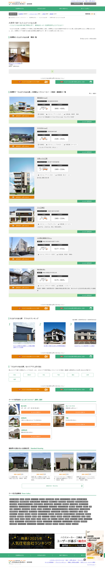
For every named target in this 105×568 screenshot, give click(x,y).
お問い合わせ (92, 1)
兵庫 (87, 375)
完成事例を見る (20, 8)
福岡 (14, 379)
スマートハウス (45, 516)
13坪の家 (28, 519)
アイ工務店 (40, 207)
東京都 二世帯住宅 (80, 514)
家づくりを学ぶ (85, 8)
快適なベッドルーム (83, 504)
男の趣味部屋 (48, 523)
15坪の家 (44, 519)
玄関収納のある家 (14, 511)
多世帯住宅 (39, 521)
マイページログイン (90, 3)
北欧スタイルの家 (33, 511)
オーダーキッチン (57, 521)
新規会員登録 (77, 3)
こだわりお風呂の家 (48, 504)
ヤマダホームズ (42, 128)
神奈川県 (34, 516)
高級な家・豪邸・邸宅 (81, 499)
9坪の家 (11, 519)
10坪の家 (17, 519)
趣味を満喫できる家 (38, 504)
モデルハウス (79, 506)
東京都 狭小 (51, 514)
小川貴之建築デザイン (44, 238)
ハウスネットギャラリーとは (77, 1)
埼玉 (44, 375)
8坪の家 (88, 516)
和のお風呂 (61, 519)
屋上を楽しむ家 (65, 511)
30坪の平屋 (61, 523)
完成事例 (20, 14)
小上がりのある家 (14, 506)
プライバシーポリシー (60, 562)
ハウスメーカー (33, 14)
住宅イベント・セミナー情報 (88, 562)
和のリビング (54, 519)
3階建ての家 (72, 506)
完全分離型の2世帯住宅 (30, 521)
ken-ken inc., (41, 269)
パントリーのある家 (23, 511)
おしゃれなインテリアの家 (44, 511)
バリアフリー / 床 (53, 506)
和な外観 (67, 519)
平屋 (90, 506)
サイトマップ (81, 560)
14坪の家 (39, 519)
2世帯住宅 (27, 499)
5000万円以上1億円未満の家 (82, 501)
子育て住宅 (42, 499)
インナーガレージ (88, 519)
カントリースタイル (31, 523)
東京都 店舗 (27, 514)
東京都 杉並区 (13, 516)
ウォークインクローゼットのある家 (59, 509)
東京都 (85, 511)
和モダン (80, 519)
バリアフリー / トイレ (43, 506)
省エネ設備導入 (66, 516)
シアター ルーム (57, 504)
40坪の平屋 (55, 523)
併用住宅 (73, 499)
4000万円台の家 (70, 501)
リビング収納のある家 (73, 509)
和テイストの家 (17, 509)
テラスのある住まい (55, 511)
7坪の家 (83, 516)
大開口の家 (33, 509)
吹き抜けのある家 (26, 509)
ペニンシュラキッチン (67, 521)
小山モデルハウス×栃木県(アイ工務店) (84, 345)
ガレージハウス (34, 499)
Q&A (86, 1)
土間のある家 (65, 504)
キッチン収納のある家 (85, 509)
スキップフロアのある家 (24, 506)
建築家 (51, 14)
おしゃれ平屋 (75, 523)
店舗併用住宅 (76, 521)
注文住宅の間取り (50, 499)
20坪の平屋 (68, 523)
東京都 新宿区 (20, 516)
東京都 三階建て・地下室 (69, 514)
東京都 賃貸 (34, 514)
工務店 (44, 14)
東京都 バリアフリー (42, 514)
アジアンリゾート (22, 523)
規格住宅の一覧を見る (64, 486)
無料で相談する (63, 8)
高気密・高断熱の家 (14, 499)
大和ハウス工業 (42, 158)
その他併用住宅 (13, 523)
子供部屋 (12, 521)
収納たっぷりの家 (47, 509)
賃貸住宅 (57, 499)
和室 (49, 519)
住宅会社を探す (41, 8)
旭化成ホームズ (42, 98)
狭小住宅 (22, 499)
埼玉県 (39, 516)
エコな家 (81, 511)
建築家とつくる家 (53, 501)
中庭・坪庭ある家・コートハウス (25, 504)
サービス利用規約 (49, 562)
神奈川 (29, 375)
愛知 (73, 375)
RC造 (11, 509)
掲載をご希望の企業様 (73, 562)
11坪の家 (22, 519)
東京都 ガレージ (13, 514)
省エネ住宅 (53, 516)
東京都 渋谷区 (28, 516)
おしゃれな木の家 (73, 511)
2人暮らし (85, 506)
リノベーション (91, 564)
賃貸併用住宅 (84, 521)
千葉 (58, 375)
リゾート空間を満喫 (14, 501)
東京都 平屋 (20, 514)
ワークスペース (40, 523)
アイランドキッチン (47, 521)
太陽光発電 (59, 516)
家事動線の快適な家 (24, 501)
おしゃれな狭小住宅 (76, 516)
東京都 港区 (88, 514)
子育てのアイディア (19, 521)
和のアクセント (73, 519)
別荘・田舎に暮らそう (35, 501)
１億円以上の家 (13, 504)
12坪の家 (33, 519)
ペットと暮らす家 (74, 504)
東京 (14, 375)
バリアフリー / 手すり (63, 506)
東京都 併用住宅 (58, 514)
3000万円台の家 (62, 501)
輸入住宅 (39, 509)
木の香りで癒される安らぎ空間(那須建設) (55, 345)
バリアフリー (34, 506)
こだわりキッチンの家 (65, 499)
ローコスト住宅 (44, 501)
